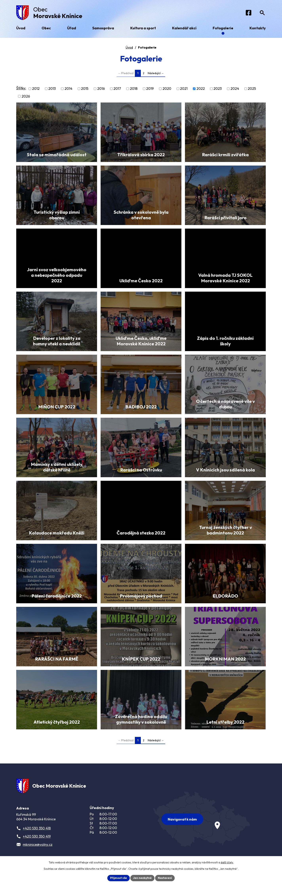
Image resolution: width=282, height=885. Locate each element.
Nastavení (165, 878)
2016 (101, 88)
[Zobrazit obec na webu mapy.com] (201, 819)
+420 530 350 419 (37, 836)
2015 (84, 88)
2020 (167, 88)
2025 (252, 88)
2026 (26, 96)
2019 (150, 88)
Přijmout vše (118, 878)
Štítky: (21, 88)
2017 (117, 88)
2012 (36, 88)
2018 (133, 88)
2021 (184, 88)
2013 (52, 88)
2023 (217, 88)
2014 (68, 88)
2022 (200, 88)
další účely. (227, 862)
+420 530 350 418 (37, 828)
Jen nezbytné (142, 878)
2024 (235, 88)
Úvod (129, 47)
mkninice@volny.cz (37, 844)
